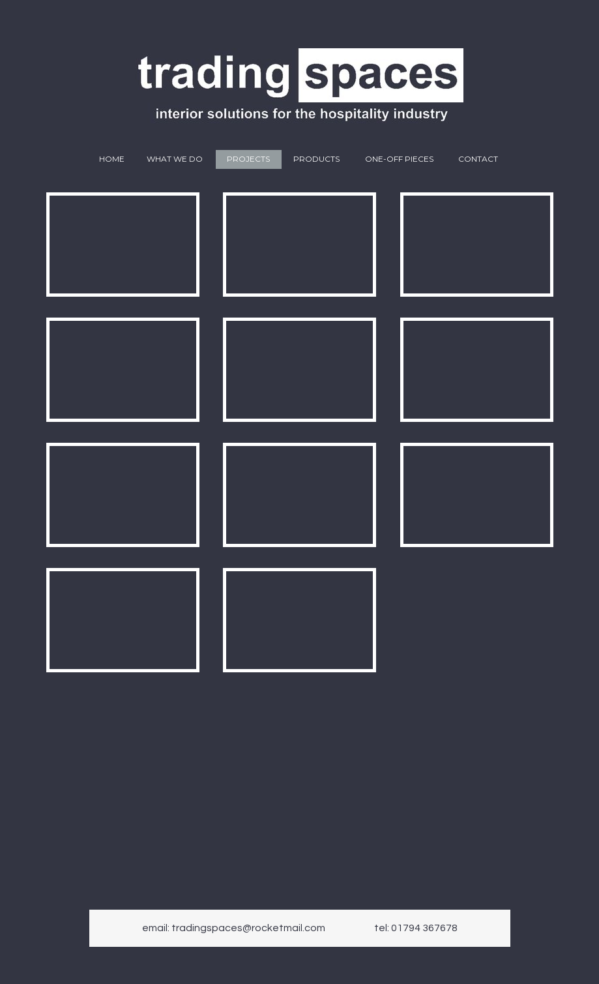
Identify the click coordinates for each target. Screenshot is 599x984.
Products (316, 159)
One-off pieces (399, 159)
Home (111, 159)
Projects (248, 159)
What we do (175, 159)
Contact (478, 159)
